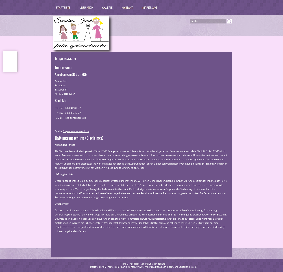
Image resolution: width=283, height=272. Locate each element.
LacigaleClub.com (188, 266)
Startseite (63, 7)
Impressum (149, 7)
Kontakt (127, 7)
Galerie (107, 7)
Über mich (86, 7)
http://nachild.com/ (164, 266)
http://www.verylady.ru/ (142, 266)
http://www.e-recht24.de (76, 131)
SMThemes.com (111, 266)
